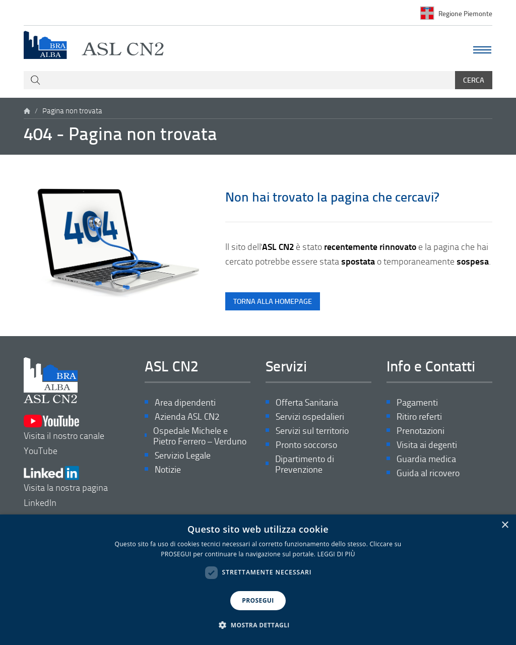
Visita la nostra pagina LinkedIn (66, 487)
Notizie (168, 469)
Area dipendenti (185, 402)
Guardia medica (426, 459)
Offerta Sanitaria (307, 402)
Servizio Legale (183, 455)
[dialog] (258, 579)
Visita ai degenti (427, 444)
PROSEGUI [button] (258, 600)
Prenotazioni (420, 430)
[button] (258, 625)
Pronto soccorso (306, 444)
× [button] (504, 525)
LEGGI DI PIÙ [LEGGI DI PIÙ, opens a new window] (336, 554)
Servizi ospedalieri (310, 416)
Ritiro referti (419, 416)
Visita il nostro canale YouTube (64, 435)
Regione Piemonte (465, 13)
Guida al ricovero (428, 473)
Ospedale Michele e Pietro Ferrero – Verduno (199, 436)
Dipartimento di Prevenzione (304, 464)
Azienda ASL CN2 (187, 416)
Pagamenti (417, 402)
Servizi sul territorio (312, 430)
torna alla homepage (272, 300)
